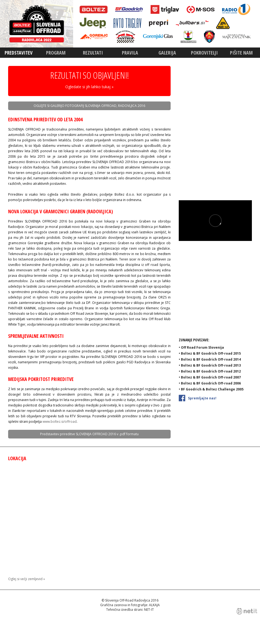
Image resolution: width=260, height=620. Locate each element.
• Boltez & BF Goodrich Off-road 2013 (210, 365)
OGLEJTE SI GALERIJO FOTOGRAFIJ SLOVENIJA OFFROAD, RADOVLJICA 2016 (89, 105)
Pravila (130, 52)
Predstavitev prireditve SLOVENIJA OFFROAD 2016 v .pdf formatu (89, 434)
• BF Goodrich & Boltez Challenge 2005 (211, 389)
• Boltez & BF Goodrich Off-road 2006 (210, 383)
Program (56, 52)
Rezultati (93, 52)
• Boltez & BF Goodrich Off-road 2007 (210, 377)
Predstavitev (18, 52)
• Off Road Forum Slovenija (201, 347)
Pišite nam (241, 52)
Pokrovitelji (204, 52)
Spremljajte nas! (197, 397)
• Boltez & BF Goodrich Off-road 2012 (210, 371)
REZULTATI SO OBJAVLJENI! (89, 80)
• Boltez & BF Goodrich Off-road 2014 (210, 359)
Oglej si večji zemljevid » (26, 579)
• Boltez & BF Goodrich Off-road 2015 (210, 353)
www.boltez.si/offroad (60, 421)
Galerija (167, 52)
